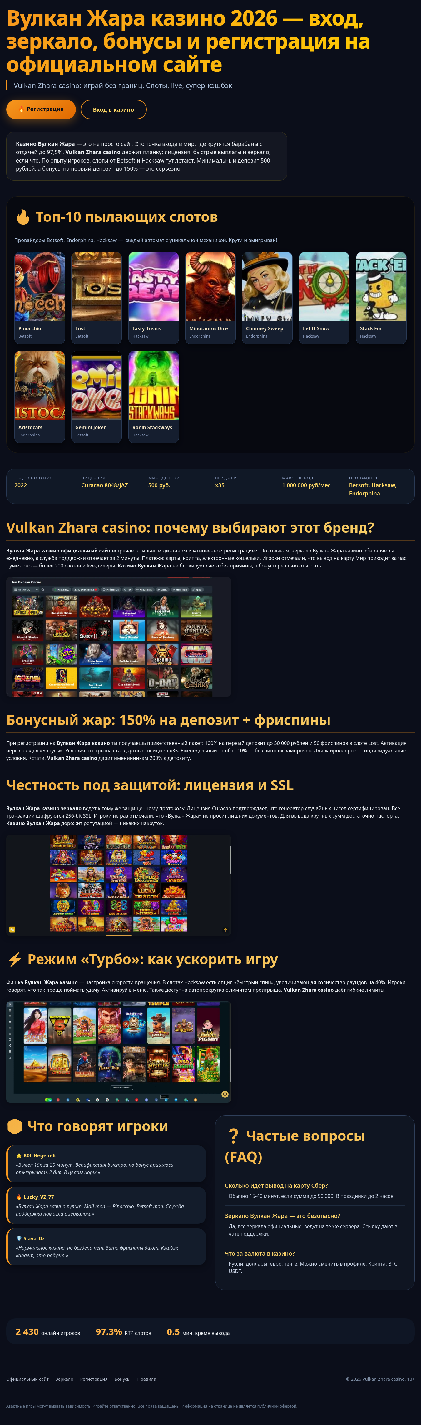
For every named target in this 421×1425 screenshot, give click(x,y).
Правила (146, 1379)
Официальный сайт (27, 1379)
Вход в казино (116, 109)
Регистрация (94, 1379)
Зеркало (64, 1379)
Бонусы (123, 1379)
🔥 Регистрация (42, 109)
